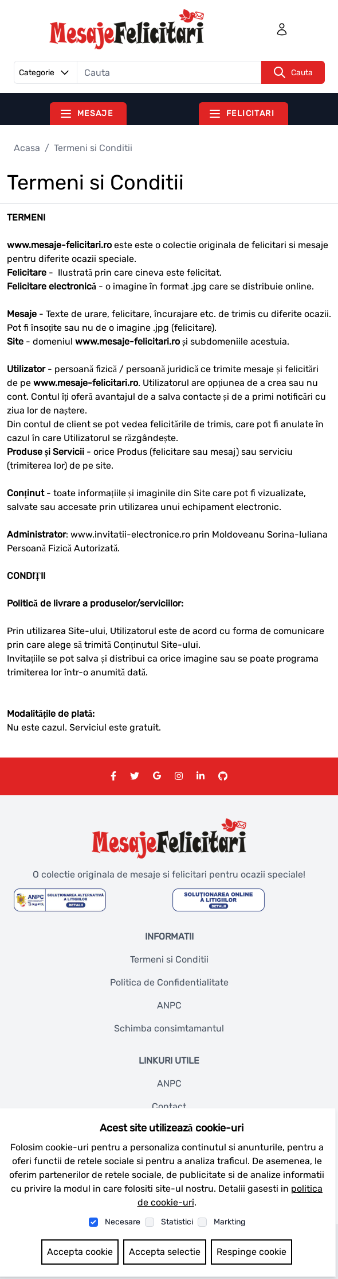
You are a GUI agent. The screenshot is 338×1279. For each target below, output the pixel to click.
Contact (169, 1106)
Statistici (177, 1222)
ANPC (169, 1005)
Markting (229, 1222)
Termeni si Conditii (169, 959)
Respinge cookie (251, 1251)
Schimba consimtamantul (169, 1028)
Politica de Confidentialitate (169, 982)
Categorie (46, 72)
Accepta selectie (165, 1251)
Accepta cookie (80, 1251)
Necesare (122, 1222)
